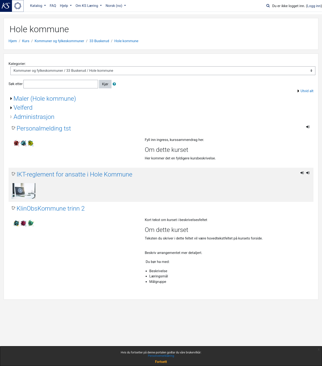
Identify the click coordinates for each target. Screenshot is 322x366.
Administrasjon (33, 116)
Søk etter (16, 84)
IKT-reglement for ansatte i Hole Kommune (74, 174)
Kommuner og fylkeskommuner (59, 41)
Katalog (36, 6)
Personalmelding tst (44, 128)
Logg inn (314, 6)
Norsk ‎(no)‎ (114, 6)
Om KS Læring (87, 6)
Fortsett (161, 362)
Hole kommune (126, 41)
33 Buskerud (99, 41)
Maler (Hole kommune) (44, 98)
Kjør (105, 84)
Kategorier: (17, 64)
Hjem (13, 41)
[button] (115, 84)
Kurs (25, 41)
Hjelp (64, 6)
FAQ (53, 6)
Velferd (22, 107)
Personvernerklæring (161, 355)
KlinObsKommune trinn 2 (51, 208)
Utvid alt (307, 91)
